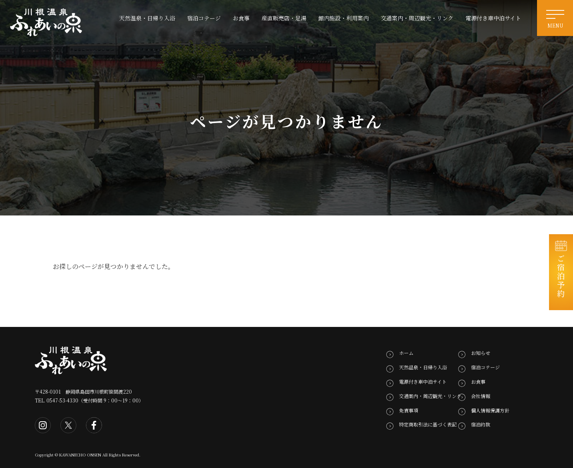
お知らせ (480, 352)
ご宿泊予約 (561, 276)
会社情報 (480, 395)
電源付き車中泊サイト (423, 381)
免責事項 (408, 409)
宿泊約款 (480, 424)
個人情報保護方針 (490, 409)
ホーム (406, 352)
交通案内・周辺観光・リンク (430, 395)
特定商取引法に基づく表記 (428, 424)
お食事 (478, 381)
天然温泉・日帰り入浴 (423, 367)
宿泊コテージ (485, 367)
